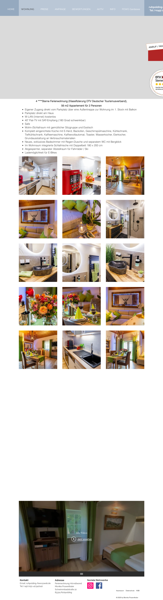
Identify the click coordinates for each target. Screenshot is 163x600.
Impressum (120, 591)
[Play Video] (81, 539)
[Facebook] (99, 585)
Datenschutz (130, 591)
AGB (137, 591)
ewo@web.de (44, 583)
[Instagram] (90, 585)
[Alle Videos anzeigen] (81, 574)
